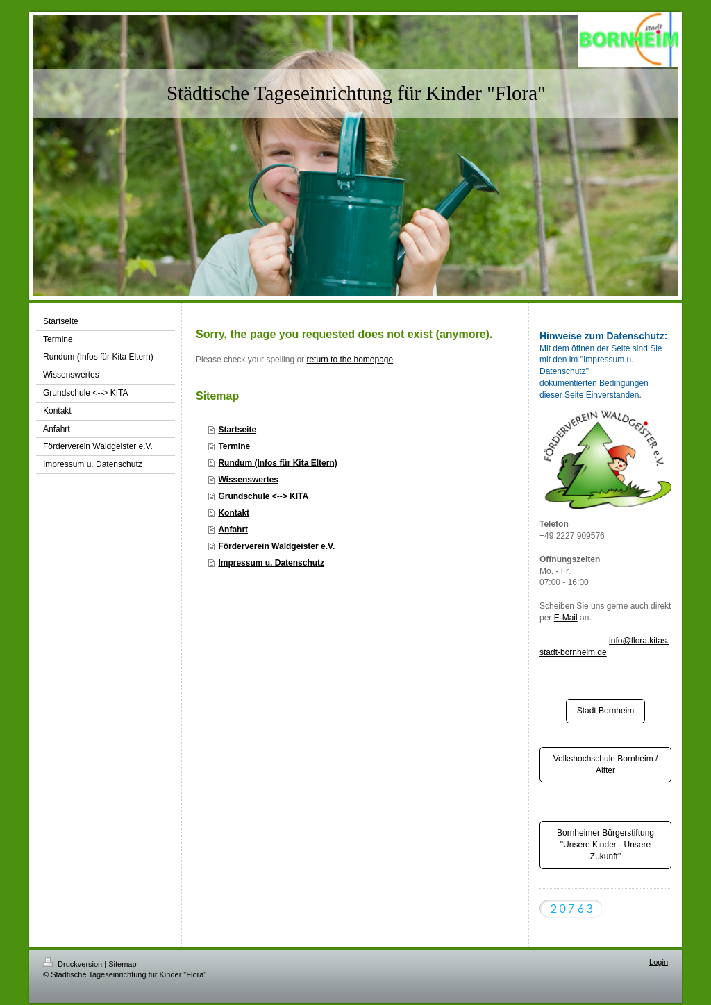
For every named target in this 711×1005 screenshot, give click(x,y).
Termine (234, 446)
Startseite (237, 429)
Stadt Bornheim (606, 711)
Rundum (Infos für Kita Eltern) (277, 463)
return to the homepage (349, 359)
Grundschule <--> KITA (263, 496)
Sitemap (122, 964)
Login (658, 962)
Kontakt (233, 513)
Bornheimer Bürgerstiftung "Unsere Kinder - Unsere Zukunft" (605, 844)
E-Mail (566, 618)
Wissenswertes (248, 479)
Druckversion (73, 964)
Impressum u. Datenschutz (271, 563)
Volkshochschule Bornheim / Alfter (605, 764)
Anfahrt (233, 529)
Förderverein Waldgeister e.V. (276, 546)
